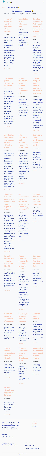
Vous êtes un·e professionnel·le (9, 444)
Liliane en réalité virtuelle (36, 316)
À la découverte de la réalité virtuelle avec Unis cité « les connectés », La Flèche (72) (24, 201)
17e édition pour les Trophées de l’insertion (9, 82)
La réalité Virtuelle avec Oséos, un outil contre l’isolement (38, 199)
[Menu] (43, 1)
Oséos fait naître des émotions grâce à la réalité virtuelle (8, 25)
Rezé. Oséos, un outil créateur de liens (23, 22)
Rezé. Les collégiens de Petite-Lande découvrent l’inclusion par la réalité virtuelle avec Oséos (38, 27)
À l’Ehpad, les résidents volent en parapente (23, 317)
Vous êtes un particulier (8, 443)
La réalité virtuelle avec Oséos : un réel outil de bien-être (9, 261)
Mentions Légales (34, 426)
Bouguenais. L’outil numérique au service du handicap (38, 140)
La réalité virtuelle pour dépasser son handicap (9, 391)
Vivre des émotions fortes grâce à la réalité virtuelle (9, 353)
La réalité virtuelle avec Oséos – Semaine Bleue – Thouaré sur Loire (23, 85)
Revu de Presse (34, 423)
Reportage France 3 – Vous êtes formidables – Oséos (38, 261)
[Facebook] (3, 437)
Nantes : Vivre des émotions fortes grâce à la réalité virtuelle (38, 353)
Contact (34, 425)
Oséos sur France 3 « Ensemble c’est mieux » (9, 317)
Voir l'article (7, 68)
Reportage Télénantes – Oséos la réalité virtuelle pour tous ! (23, 354)
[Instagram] (6, 437)
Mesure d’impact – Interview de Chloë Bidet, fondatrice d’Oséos (23, 262)
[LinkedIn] (9, 437)
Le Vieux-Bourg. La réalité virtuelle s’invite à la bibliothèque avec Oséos (37, 85)
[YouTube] (12, 437)
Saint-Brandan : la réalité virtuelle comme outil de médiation (23, 141)
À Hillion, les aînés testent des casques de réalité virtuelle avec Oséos (9, 141)
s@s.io (34, 448)
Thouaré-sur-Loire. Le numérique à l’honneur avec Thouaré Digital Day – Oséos (9, 201)
